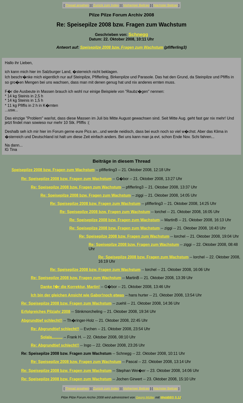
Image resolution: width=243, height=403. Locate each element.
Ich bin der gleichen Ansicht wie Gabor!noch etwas (77, 295)
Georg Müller (145, 397)
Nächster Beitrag (165, 5)
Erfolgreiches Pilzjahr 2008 (45, 311)
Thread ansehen (77, 5)
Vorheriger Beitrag (136, 5)
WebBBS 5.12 (170, 397)
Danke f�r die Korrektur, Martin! (70, 287)
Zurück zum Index (106, 5)
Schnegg (138, 34)
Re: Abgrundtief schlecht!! (55, 329)
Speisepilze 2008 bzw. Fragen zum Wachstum (121, 47)
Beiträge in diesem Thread (122, 161)
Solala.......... (51, 337)
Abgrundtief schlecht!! (41, 320)
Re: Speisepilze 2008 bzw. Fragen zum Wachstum (66, 179)
